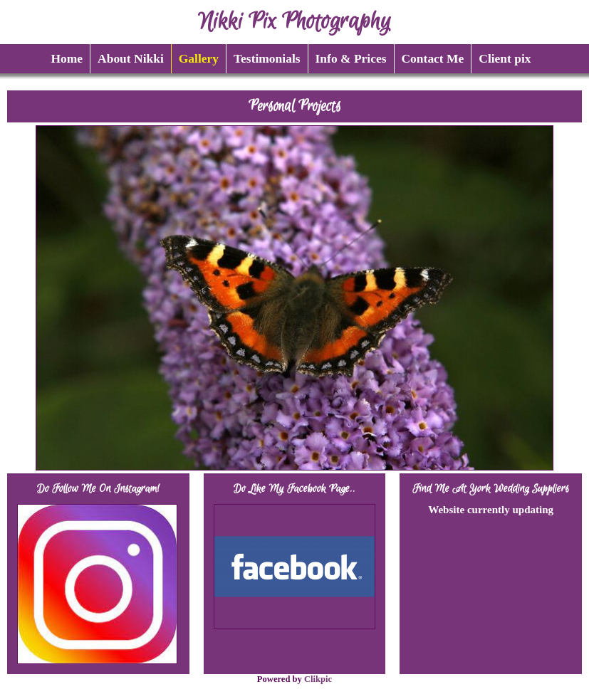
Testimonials (267, 58)
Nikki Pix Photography (294, 22)
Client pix (505, 58)
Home (67, 58)
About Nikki (131, 58)
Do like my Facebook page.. (294, 488)
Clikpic (318, 679)
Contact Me (433, 58)
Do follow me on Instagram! (98, 488)
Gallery (199, 58)
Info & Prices (351, 58)
